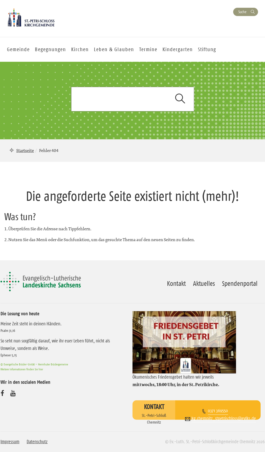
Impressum (10, 442)
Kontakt (176, 283)
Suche (242, 11)
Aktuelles (204, 283)
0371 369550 (218, 410)
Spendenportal (239, 283)
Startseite (25, 150)
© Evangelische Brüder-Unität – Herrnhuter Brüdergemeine (34, 364)
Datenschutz (37, 442)
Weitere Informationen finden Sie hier (22, 369)
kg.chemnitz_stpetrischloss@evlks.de (224, 418)
